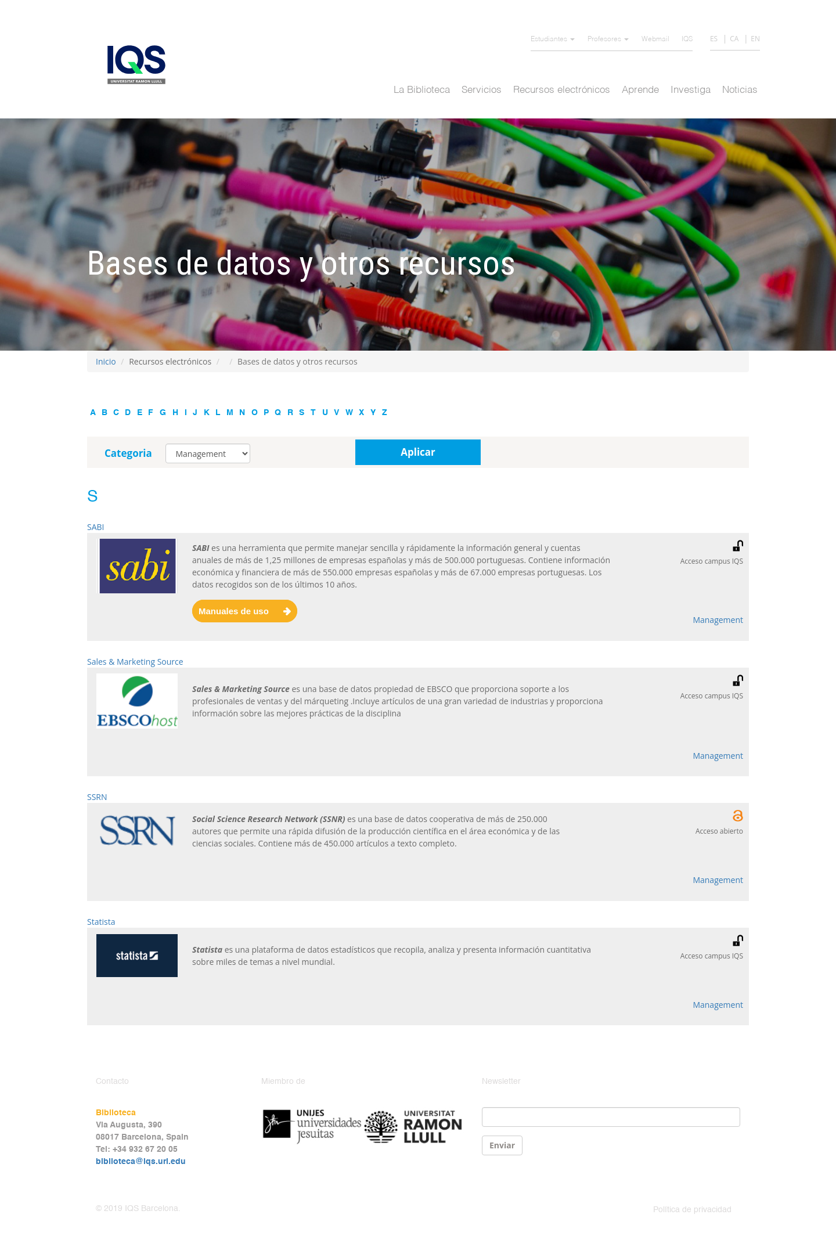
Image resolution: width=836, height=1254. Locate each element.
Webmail (655, 39)
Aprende (640, 90)
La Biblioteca (422, 90)
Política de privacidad (692, 1210)
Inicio (106, 361)
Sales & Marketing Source (135, 661)
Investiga (691, 90)
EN (755, 39)
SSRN (97, 796)
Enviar (502, 1145)
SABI (95, 526)
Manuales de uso (234, 611)
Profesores (608, 39)
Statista (101, 921)
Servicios (482, 90)
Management (718, 619)
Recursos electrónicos (561, 90)
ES (714, 39)
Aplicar (418, 452)
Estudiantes (553, 39)
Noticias (740, 90)
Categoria (128, 453)
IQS (687, 39)
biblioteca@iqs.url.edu (141, 1162)
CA (734, 39)
